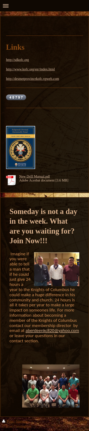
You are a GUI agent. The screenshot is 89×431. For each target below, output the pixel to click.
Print (8, 421)
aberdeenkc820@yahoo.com (52, 330)
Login (83, 421)
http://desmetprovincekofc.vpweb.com (32, 79)
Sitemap (21, 421)
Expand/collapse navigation (44, 5)
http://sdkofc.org (17, 60)
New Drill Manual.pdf (34, 176)
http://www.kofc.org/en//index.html (30, 69)
